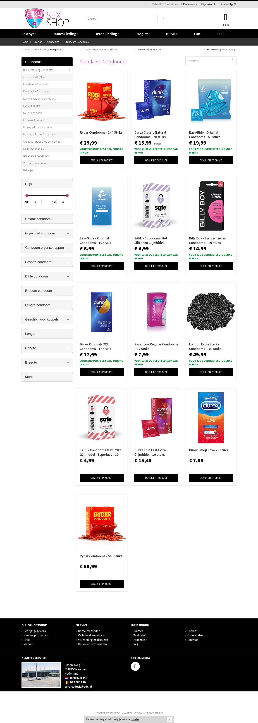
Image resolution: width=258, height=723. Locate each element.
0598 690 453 (75, 678)
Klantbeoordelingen (153, 712)
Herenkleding (106, 33)
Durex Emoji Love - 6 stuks (208, 450)
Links (26, 640)
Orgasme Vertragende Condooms (41, 141)
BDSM (171, 33)
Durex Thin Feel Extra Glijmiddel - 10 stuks (150, 452)
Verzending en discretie (93, 640)
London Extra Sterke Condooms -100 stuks (205, 346)
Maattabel (139, 635)
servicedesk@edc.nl (78, 687)
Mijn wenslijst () (227, 4)
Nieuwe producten (35, 635)
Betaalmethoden (89, 631)
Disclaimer (127, 712)
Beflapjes (28, 170)
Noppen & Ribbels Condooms (39, 134)
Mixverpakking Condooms (37, 127)
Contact (138, 631)
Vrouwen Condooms (34, 163)
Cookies (192, 631)
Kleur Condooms (32, 113)
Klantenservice (189, 4)
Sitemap (193, 640)
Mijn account (208, 4)
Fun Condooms (31, 105)
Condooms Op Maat (34, 77)
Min (26, 201)
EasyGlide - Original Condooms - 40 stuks (204, 134)
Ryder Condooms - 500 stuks (101, 556)
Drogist (142, 33)
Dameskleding (65, 33)
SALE (220, 33)
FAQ (135, 644)
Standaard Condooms (36, 156)
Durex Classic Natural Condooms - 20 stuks (150, 134)
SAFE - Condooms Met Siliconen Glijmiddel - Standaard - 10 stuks (150, 240)
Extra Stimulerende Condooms (39, 98)
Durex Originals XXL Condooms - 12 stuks (95, 346)
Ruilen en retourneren (92, 644)
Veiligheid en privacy (91, 635)
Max (54, 201)
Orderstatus (195, 635)
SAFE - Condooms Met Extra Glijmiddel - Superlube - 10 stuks (100, 452)
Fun (197, 33)
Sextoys (29, 33)
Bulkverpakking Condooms (38, 70)
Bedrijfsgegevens (34, 631)
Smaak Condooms (33, 148)
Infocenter (140, 640)
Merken (28, 644)
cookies (135, 719)
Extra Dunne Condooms (36, 84)
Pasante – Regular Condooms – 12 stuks (156, 346)
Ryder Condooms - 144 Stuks (101, 132)
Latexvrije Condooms (34, 120)
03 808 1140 (75, 682)
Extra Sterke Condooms (36, 91)
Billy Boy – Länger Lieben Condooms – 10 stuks (207, 240)
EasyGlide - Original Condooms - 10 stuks (95, 240)
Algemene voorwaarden (108, 712)
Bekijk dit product (102, 160)
